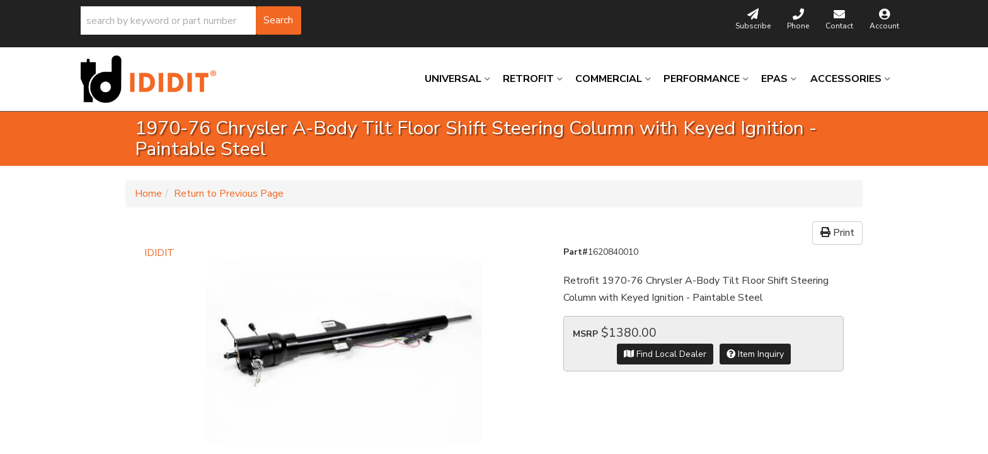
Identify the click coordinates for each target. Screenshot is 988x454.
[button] (191, 20)
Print (837, 233)
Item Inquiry (755, 354)
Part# (575, 252)
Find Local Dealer (665, 354)
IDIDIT (159, 253)
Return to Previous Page (229, 194)
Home (148, 194)
